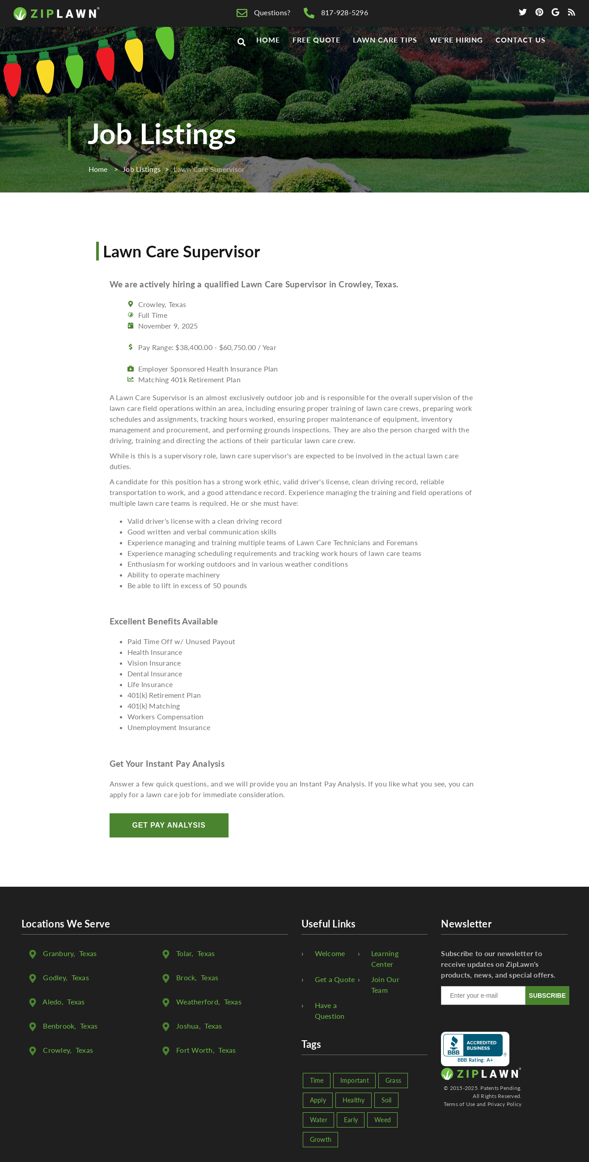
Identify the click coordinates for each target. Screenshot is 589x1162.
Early (351, 1120)
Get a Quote (335, 979)
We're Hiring (456, 54)
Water (318, 1120)
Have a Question (330, 1010)
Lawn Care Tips (385, 54)
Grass (393, 1080)
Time (317, 1080)
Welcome (330, 953)
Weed (382, 1120)
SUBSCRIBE (547, 995)
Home (268, 54)
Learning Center (384, 958)
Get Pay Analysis (169, 825)
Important (354, 1080)
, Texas (70, 953)
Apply (318, 1100)
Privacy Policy (504, 1104)
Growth (321, 1139)
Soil (386, 1100)
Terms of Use (459, 1104)
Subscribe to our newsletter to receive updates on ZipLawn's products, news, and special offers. (498, 964)
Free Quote (316, 54)
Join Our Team (385, 984)
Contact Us (521, 54)
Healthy (354, 1100)
